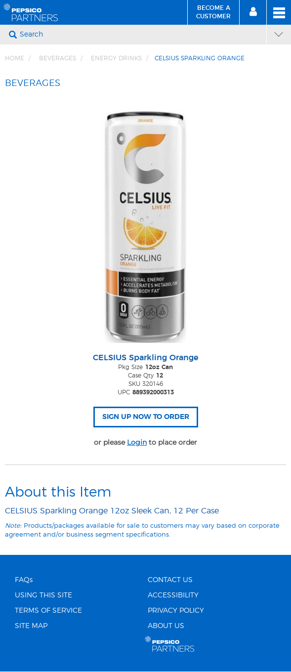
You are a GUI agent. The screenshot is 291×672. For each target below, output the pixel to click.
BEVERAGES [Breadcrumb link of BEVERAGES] (57, 58)
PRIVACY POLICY (176, 610)
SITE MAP (31, 626)
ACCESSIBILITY (173, 595)
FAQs (24, 580)
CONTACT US (170, 580)
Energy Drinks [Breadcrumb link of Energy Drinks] (116, 58)
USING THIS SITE (43, 595)
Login (137, 442)
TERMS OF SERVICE (48, 610)
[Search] (142, 34)
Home (14, 58)
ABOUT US (166, 626)
